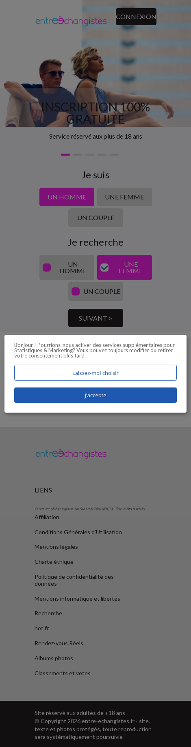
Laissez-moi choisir (95, 372)
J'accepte (95, 395)
